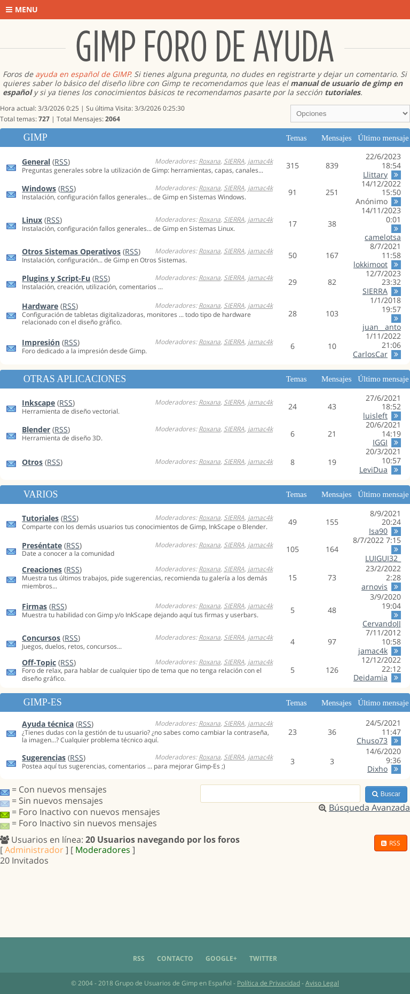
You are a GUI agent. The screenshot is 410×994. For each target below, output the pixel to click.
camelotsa (383, 237)
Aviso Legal (322, 983)
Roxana (209, 161)
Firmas (34, 606)
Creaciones (42, 569)
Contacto (175, 958)
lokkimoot (370, 264)
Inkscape (38, 403)
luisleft (375, 415)
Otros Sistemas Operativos (71, 251)
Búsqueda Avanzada (369, 807)
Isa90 (378, 531)
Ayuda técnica (48, 724)
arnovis (374, 586)
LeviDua (373, 469)
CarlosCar (370, 354)
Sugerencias (44, 757)
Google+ (221, 958)
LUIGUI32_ (383, 558)
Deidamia (370, 677)
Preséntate (42, 545)
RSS (61, 162)
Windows (39, 188)
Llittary (375, 174)
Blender (36, 429)
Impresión (41, 342)
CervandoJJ (381, 623)
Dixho (377, 769)
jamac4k (260, 161)
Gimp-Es (42, 702)
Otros (32, 462)
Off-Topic (39, 662)
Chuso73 (372, 740)
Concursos (41, 638)
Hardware (40, 306)
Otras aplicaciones (75, 379)
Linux (32, 220)
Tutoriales (40, 518)
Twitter (263, 958)
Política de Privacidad (268, 983)
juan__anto (381, 327)
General (36, 162)
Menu (22, 9)
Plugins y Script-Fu (56, 278)
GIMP (35, 137)
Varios (40, 494)
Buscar (386, 794)
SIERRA (234, 161)
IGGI (380, 442)
